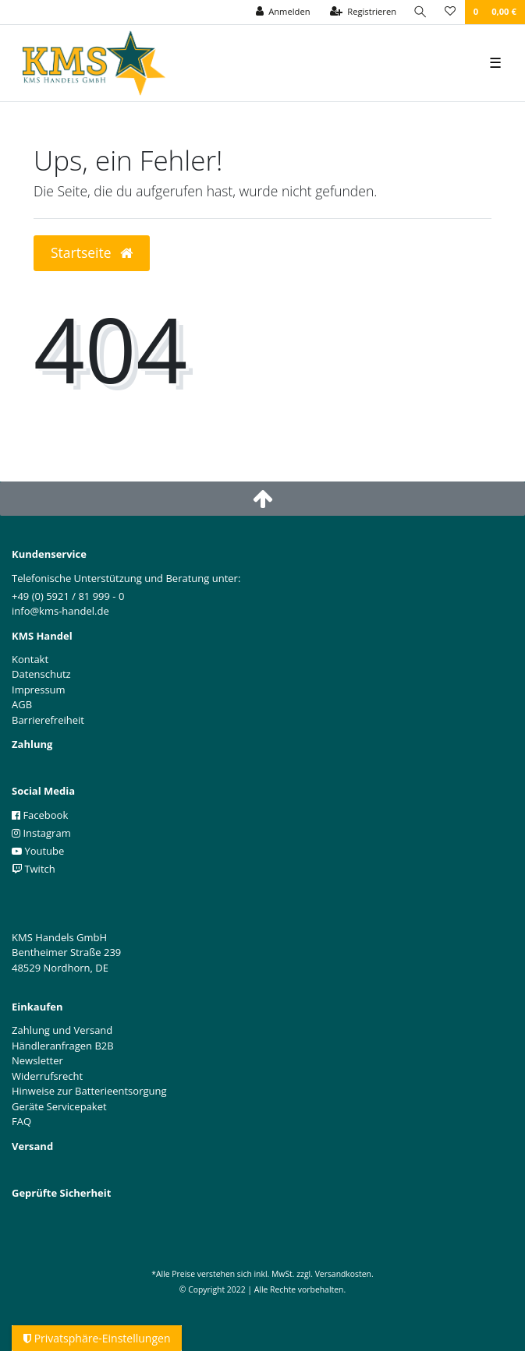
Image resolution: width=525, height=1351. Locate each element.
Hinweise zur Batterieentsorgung (89, 1091)
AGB (22, 704)
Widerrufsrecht (47, 1076)
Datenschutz (41, 674)
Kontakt (30, 659)
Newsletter (37, 1060)
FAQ (21, 1121)
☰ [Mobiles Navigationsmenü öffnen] (495, 62)
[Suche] (420, 12)
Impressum (39, 690)
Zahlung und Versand (62, 1030)
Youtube (38, 851)
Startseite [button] (92, 252)
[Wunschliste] (450, 12)
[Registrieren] (363, 12)
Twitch (33, 869)
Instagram (41, 833)
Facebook (40, 815)
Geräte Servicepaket (59, 1106)
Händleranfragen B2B (63, 1046)
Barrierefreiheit (48, 720)
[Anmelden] (283, 12)
